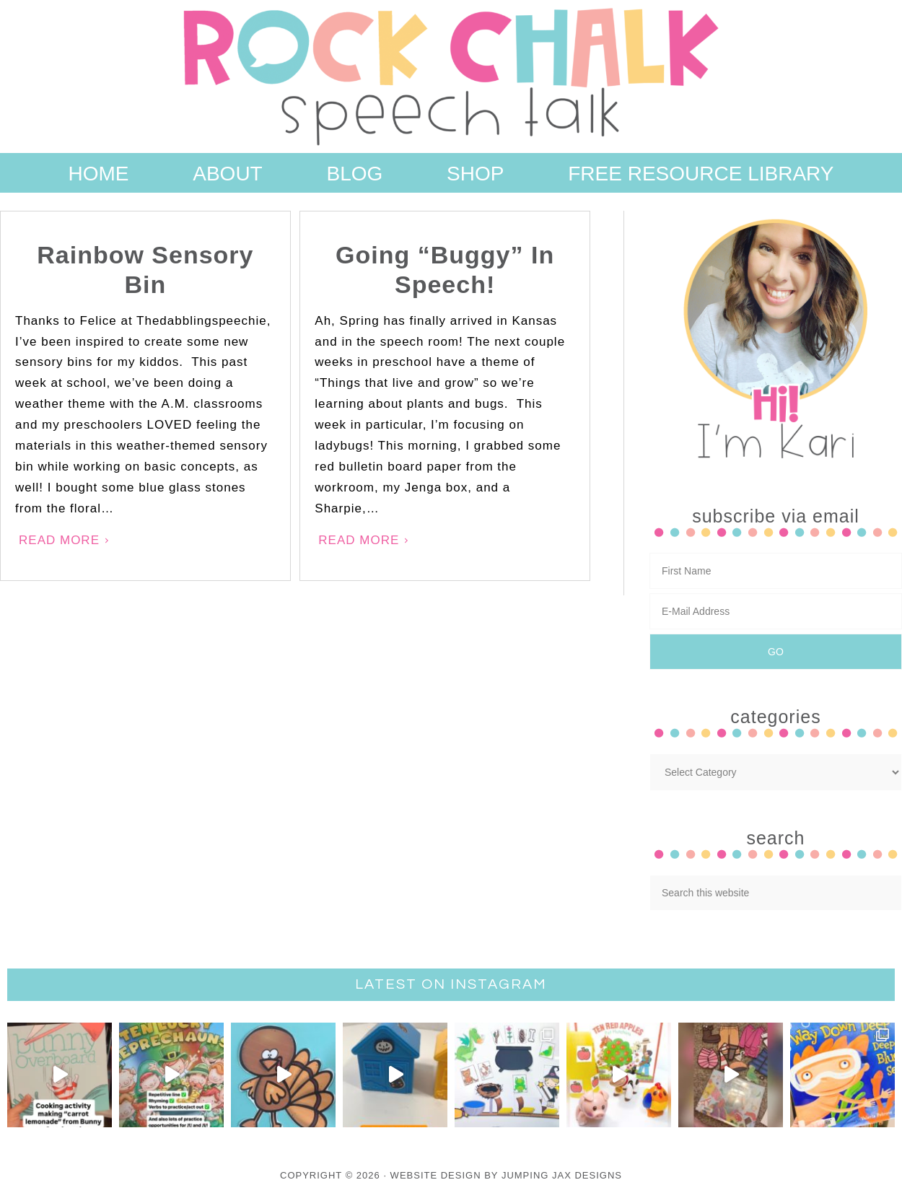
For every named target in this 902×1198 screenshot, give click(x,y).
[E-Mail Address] (775, 611)
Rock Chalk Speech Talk (451, 76)
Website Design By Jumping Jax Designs (506, 1175)
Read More (59, 540)
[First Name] (775, 571)
